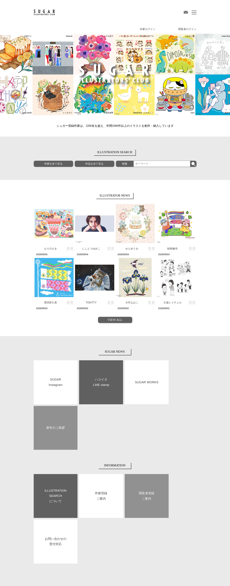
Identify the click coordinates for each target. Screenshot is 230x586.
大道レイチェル (172, 302)
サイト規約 (38, 579)
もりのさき (50, 248)
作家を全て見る (53, 163)
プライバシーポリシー (89, 579)
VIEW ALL (115, 320)
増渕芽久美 (50, 302)
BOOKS (77, 519)
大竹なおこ (131, 302)
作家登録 (119, 519)
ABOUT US (38, 520)
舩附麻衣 (172, 248)
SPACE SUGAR (80, 527)
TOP (35, 511)
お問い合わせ (141, 579)
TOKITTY (91, 302)
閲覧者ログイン (187, 29)
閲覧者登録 (161, 519)
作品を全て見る (94, 163)
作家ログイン (147, 29)
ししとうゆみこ (91, 248)
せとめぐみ (131, 248)
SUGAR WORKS (41, 528)
